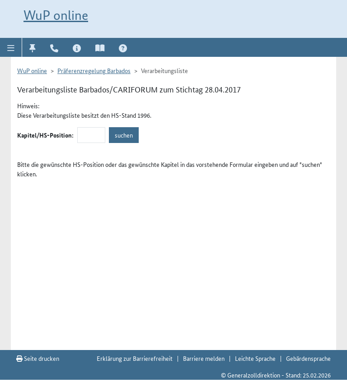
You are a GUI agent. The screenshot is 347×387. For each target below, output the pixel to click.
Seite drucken (37, 358)
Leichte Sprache (255, 358)
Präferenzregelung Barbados (94, 70)
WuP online (55, 15)
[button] (11, 47)
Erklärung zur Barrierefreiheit (135, 358)
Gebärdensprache (308, 358)
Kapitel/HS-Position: (45, 134)
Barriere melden (204, 358)
